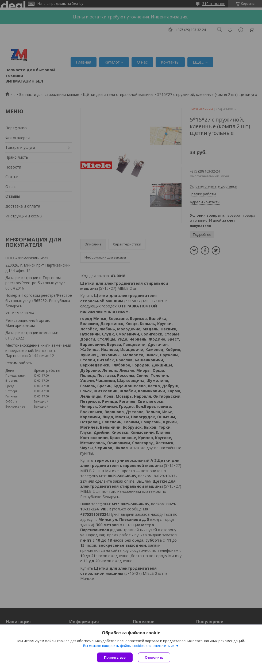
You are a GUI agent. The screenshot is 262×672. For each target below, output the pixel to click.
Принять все (115, 657)
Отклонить (154, 657)
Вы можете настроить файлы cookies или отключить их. (129, 646)
